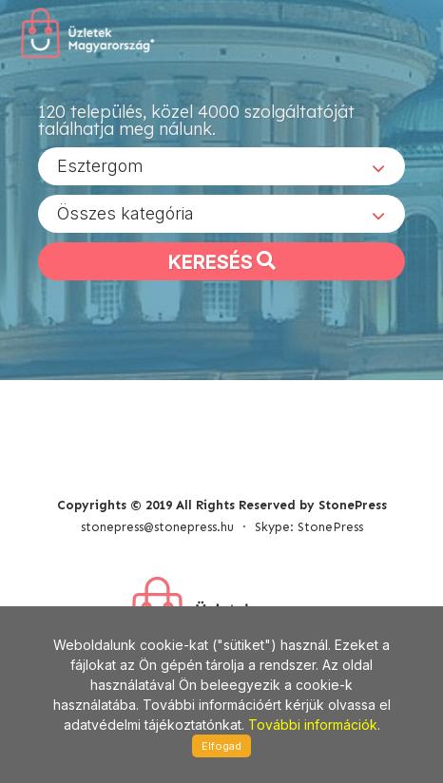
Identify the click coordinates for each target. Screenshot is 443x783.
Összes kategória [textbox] (125, 213)
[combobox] (221, 166)
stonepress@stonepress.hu (157, 527)
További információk (312, 724)
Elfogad (221, 746)
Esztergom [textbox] (100, 166)
